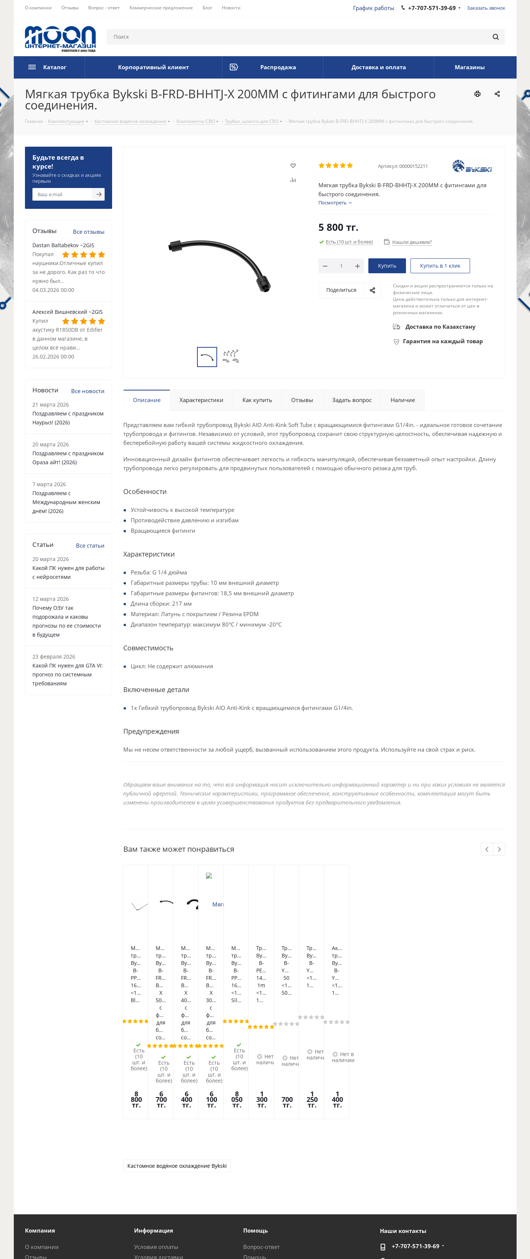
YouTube (499, 1240)
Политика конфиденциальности (171, 1240)
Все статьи (90, 545)
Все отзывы (89, 231)
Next (499, 849)
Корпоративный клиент (58, 1189)
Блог (31, 1169)
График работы (373, 8)
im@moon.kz (409, 1152)
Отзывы (36, 1148)
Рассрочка (257, 1179)
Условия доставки (158, 1148)
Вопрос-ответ (261, 1137)
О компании (42, 1137)
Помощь (254, 1148)
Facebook (444, 1240)
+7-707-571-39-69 (415, 1137)
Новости (36, 1158)
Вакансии (38, 1179)
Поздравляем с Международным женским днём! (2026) (66, 502)
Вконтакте (425, 1240)
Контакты (147, 1169)
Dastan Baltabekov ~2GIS (63, 245)
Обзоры (254, 1158)
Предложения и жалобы (276, 1169)
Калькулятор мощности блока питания (284, 1193)
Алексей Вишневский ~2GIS (67, 311)
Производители (156, 1179)
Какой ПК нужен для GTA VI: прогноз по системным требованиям (67, 674)
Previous (487, 849)
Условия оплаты (156, 1137)
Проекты (146, 1189)
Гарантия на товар (159, 1158)
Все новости (88, 391)
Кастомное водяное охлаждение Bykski (177, 1057)
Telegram (481, 1240)
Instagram (462, 1240)
